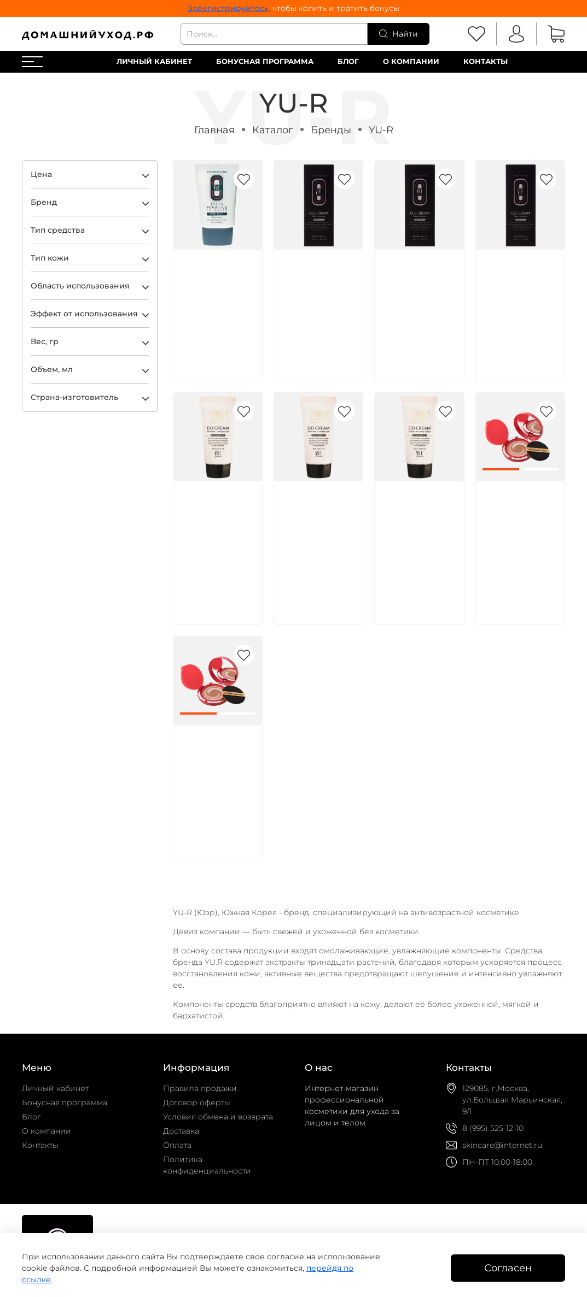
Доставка (181, 1131)
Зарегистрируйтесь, (229, 8)
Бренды (331, 129)
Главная (214, 129)
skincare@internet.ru (502, 1145)
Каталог (272, 129)
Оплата (177, 1145)
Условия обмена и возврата (218, 1117)
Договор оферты (196, 1102)
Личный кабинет (154, 61)
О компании (411, 61)
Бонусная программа (264, 61)
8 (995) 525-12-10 (493, 1128)
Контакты (485, 61)
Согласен (508, 1268)
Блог (348, 61)
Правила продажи (200, 1088)
